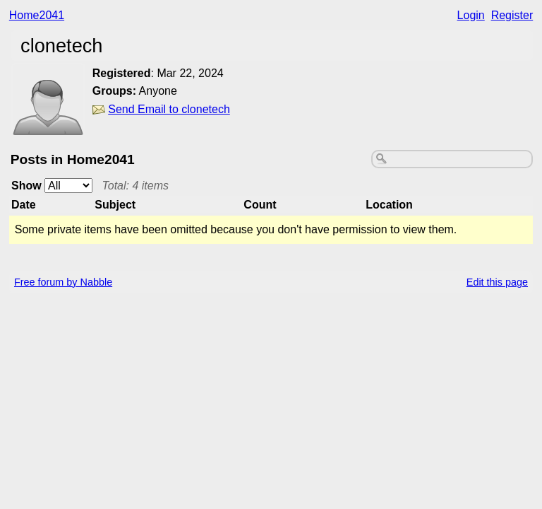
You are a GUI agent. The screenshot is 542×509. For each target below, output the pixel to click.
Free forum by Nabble (63, 282)
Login (471, 15)
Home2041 (36, 15)
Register (512, 15)
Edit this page (497, 282)
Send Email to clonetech (169, 109)
